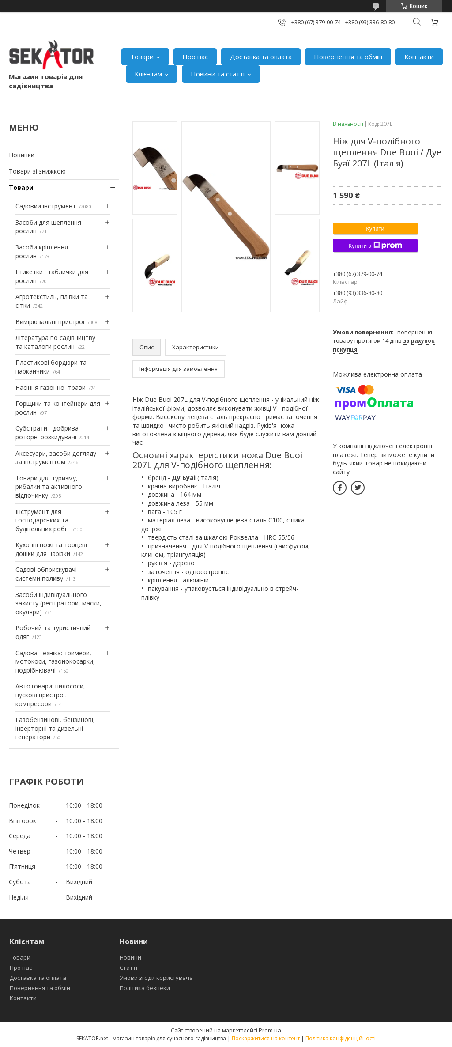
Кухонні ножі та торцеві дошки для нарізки (51, 549)
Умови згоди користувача (156, 978)
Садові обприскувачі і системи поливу (47, 573)
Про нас (195, 56)
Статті (128, 967)
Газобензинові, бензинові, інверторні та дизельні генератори (55, 728)
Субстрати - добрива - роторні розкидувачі (49, 432)
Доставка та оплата (261, 56)
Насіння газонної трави (50, 387)
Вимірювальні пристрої (50, 322)
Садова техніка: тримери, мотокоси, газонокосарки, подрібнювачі (55, 661)
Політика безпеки (145, 988)
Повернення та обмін (348, 56)
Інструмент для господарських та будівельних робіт (42, 520)
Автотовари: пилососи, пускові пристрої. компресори (50, 694)
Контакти (419, 56)
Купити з (375, 245)
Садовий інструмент (45, 206)
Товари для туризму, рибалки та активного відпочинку (48, 486)
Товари (142, 56)
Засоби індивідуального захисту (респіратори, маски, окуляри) (58, 603)
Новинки (21, 155)
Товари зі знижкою (37, 171)
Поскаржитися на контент (266, 1038)
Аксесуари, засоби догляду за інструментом (55, 457)
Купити (375, 228)
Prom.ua (270, 1030)
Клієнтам (148, 73)
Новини (130, 957)
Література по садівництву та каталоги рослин (55, 342)
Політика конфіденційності (340, 1038)
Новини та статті (218, 73)
